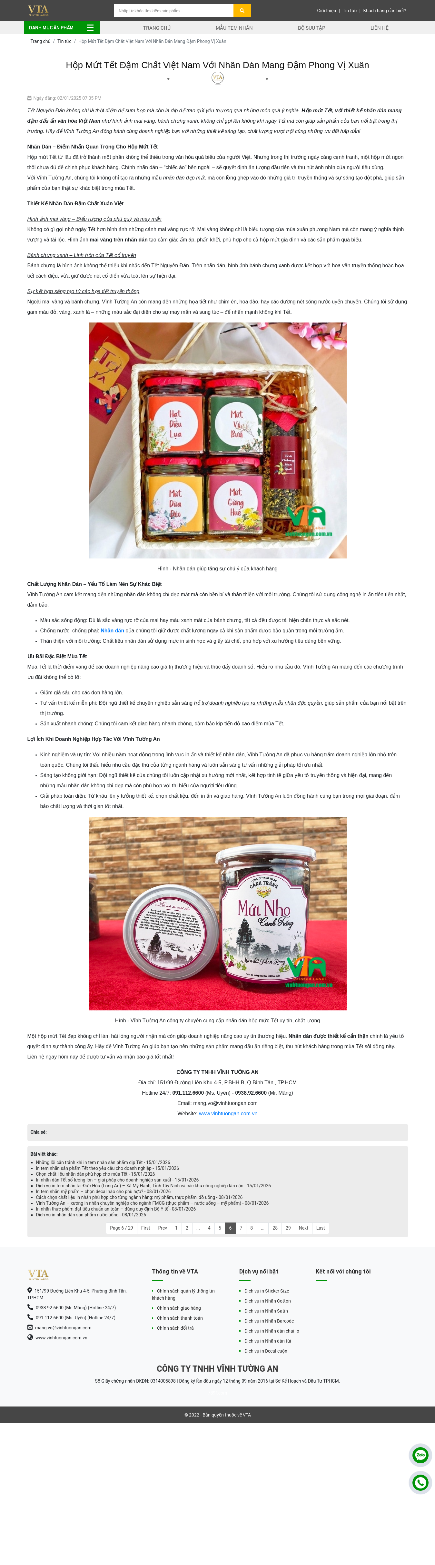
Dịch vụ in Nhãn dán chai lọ (271, 1331)
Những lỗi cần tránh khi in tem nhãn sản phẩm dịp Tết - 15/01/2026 (103, 1162)
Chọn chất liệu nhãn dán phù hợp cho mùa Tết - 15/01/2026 (95, 1174)
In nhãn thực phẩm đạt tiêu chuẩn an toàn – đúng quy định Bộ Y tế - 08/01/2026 (116, 1209)
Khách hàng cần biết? (384, 10)
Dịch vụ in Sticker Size (266, 1291)
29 (288, 1228)
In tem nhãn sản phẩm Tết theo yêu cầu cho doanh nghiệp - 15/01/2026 (107, 1168)
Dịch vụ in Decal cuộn (265, 1351)
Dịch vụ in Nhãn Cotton (267, 1301)
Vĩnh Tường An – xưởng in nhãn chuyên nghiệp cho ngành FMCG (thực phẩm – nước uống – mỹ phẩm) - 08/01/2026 (152, 1203)
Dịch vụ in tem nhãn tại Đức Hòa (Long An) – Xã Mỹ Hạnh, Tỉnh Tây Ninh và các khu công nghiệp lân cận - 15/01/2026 (153, 1185)
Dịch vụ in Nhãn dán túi (267, 1341)
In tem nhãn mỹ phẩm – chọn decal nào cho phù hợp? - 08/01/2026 (103, 1191)
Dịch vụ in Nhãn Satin (266, 1311)
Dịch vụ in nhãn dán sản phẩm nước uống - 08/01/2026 (91, 1214)
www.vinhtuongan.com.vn (228, 1113)
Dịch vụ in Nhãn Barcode (269, 1321)
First (145, 1228)
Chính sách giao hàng (179, 1308)
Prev (162, 1228)
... (198, 1228)
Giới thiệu (326, 10)
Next (303, 1228)
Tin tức (350, 10)
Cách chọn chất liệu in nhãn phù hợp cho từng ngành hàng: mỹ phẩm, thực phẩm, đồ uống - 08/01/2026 (139, 1197)
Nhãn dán (112, 630)
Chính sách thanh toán (180, 1318)
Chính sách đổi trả (175, 1328)
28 (275, 1228)
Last (320, 1228)
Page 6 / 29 (121, 1228)
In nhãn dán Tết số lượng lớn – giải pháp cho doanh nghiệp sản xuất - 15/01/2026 (117, 1179)
